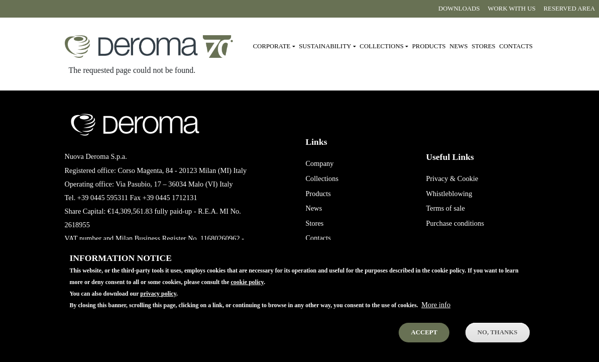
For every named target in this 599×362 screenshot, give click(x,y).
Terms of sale (445, 208)
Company (319, 163)
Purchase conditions (455, 223)
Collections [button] (381, 46)
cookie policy (247, 291)
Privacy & (440, 178)
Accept (424, 341)
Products (429, 46)
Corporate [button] (272, 46)
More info (435, 314)
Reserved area (569, 8)
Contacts (516, 46)
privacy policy (158, 303)
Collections (321, 178)
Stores (483, 46)
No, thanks (497, 341)
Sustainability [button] (325, 46)
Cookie (467, 178)
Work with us (512, 8)
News (458, 46)
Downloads (459, 8)
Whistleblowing (449, 194)
